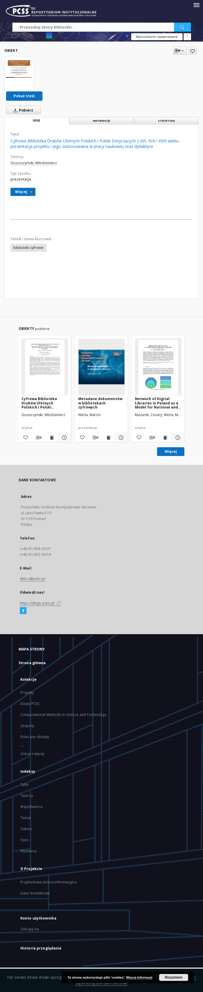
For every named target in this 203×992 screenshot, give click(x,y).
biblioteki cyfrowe (28, 247)
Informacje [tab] (101, 121)
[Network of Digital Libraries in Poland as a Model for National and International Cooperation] (158, 367)
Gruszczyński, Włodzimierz (33, 162)
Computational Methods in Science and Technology (63, 714)
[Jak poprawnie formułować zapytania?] (187, 36)
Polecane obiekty (34, 736)
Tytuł (24, 784)
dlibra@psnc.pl (32, 578)
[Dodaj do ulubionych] (193, 50)
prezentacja (20, 179)
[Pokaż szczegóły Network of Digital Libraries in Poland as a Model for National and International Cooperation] (177, 437)
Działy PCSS (29, 703)
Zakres (26, 828)
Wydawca (28, 850)
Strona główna (32, 662)
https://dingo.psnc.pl (40, 603)
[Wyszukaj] (182, 27)
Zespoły (27, 725)
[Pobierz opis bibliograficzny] (38, 437)
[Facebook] (23, 610)
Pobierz (22, 110)
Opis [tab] (36, 121)
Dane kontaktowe (35, 893)
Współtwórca (31, 806)
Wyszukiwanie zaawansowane (157, 37)
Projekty (27, 692)
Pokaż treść (24, 95)
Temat (25, 817)
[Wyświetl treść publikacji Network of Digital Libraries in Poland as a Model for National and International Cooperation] (165, 437)
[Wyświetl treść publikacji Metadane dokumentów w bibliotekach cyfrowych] (108, 437)
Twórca (26, 795)
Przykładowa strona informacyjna (48, 882)
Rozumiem (174, 977)
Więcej (171, 451)
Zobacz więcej (32, 753)
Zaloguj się (29, 928)
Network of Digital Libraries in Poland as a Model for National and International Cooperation (156, 402)
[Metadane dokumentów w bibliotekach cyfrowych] (101, 367)
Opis (24, 839)
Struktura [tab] (166, 121)
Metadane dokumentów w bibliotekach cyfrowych (100, 402)
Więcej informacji (139, 977)
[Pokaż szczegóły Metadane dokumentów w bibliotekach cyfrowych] (120, 437)
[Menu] (196, 4)
